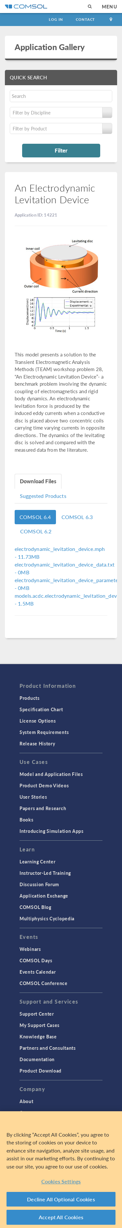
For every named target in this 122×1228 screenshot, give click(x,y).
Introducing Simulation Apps (52, 831)
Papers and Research (43, 808)
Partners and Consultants (48, 1048)
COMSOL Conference (44, 983)
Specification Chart (41, 709)
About (27, 1101)
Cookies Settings (61, 1181)
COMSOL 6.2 (36, 531)
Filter (61, 150)
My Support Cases (40, 1025)
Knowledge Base (38, 1036)
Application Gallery (50, 46)
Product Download (40, 1070)
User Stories (33, 797)
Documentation (37, 1059)
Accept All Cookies (61, 1217)
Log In (56, 19)
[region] (61, 1169)
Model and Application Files (51, 774)
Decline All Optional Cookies (61, 1199)
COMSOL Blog (35, 907)
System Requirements (44, 732)
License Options (38, 720)
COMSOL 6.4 (35, 517)
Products (30, 698)
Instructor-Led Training (45, 873)
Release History (37, 743)
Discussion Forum (39, 884)
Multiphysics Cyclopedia (47, 918)
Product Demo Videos (44, 785)
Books (27, 819)
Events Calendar (38, 971)
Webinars (30, 949)
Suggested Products (43, 496)
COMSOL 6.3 (77, 517)
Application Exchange (44, 895)
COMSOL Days (36, 960)
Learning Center (38, 861)
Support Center (37, 1013)
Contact (85, 19)
